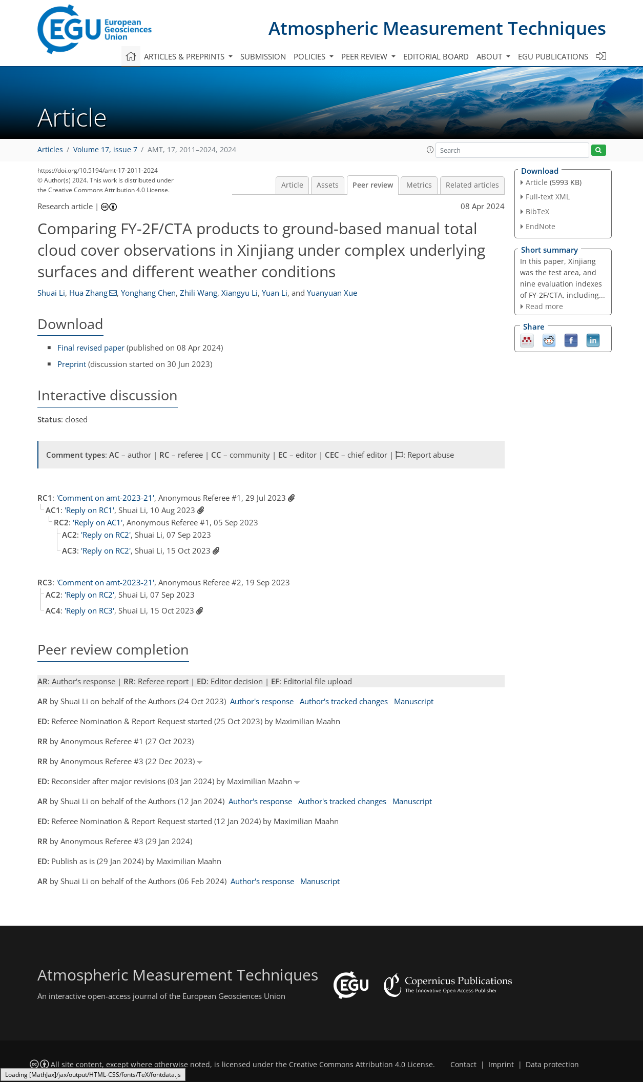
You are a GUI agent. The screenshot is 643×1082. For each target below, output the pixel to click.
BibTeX (537, 211)
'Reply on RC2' (106, 534)
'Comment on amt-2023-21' (105, 498)
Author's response (262, 701)
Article (292, 185)
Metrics (419, 185)
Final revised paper (91, 347)
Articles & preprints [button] (185, 56)
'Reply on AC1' (97, 522)
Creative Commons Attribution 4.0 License (361, 1064)
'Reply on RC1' (89, 510)
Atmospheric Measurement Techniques (437, 28)
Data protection (552, 1064)
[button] (430, 149)
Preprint (71, 364)
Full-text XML (548, 196)
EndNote (540, 226)
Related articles (472, 185)
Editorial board (436, 56)
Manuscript (413, 701)
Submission (263, 56)
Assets (328, 185)
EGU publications (553, 56)
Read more (544, 306)
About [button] (490, 56)
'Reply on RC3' (89, 610)
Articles (50, 149)
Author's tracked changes (344, 701)
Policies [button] (310, 56)
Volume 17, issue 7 (105, 149)
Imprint (501, 1064)
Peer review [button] (365, 56)
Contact (463, 1064)
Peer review (372, 185)
